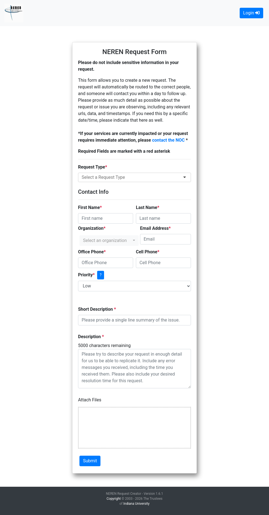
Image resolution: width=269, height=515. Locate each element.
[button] (109, 240)
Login (251, 13)
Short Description (96, 309)
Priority (85, 274)
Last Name (146, 207)
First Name (89, 207)
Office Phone (91, 251)
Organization (91, 228)
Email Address (154, 228)
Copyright (114, 499)
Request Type (91, 167)
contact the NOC (169, 140)
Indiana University (136, 504)
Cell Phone (146, 251)
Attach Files (89, 399)
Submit (90, 460)
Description (90, 336)
